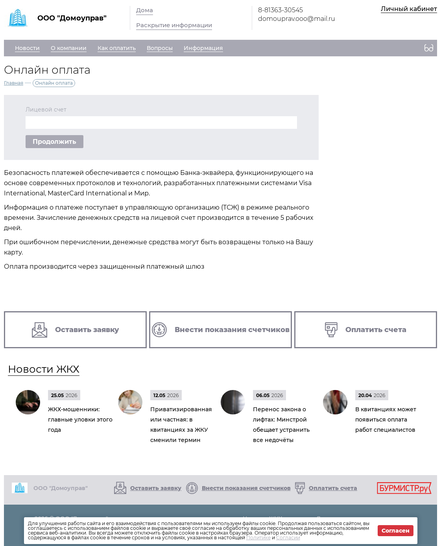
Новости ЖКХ (43, 369)
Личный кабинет (409, 9)
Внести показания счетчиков (246, 488)
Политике (258, 537)
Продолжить (54, 141)
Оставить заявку (155, 488)
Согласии (288, 537)
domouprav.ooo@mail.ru (296, 18)
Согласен (396, 530)
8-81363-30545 (280, 10)
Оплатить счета (333, 488)
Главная (13, 83)
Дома (144, 10)
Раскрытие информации (174, 25)
